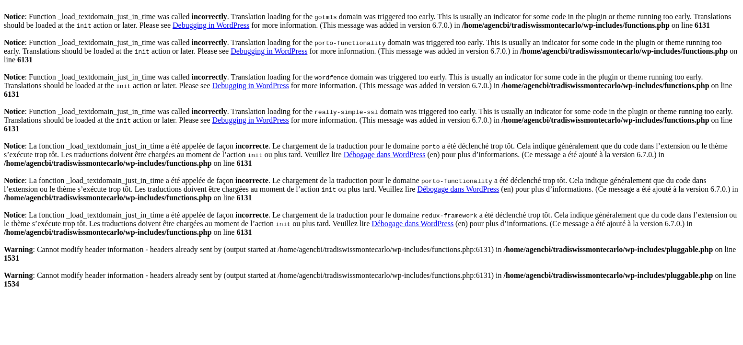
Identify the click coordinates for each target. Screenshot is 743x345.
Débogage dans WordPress (385, 154)
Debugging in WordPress (211, 25)
